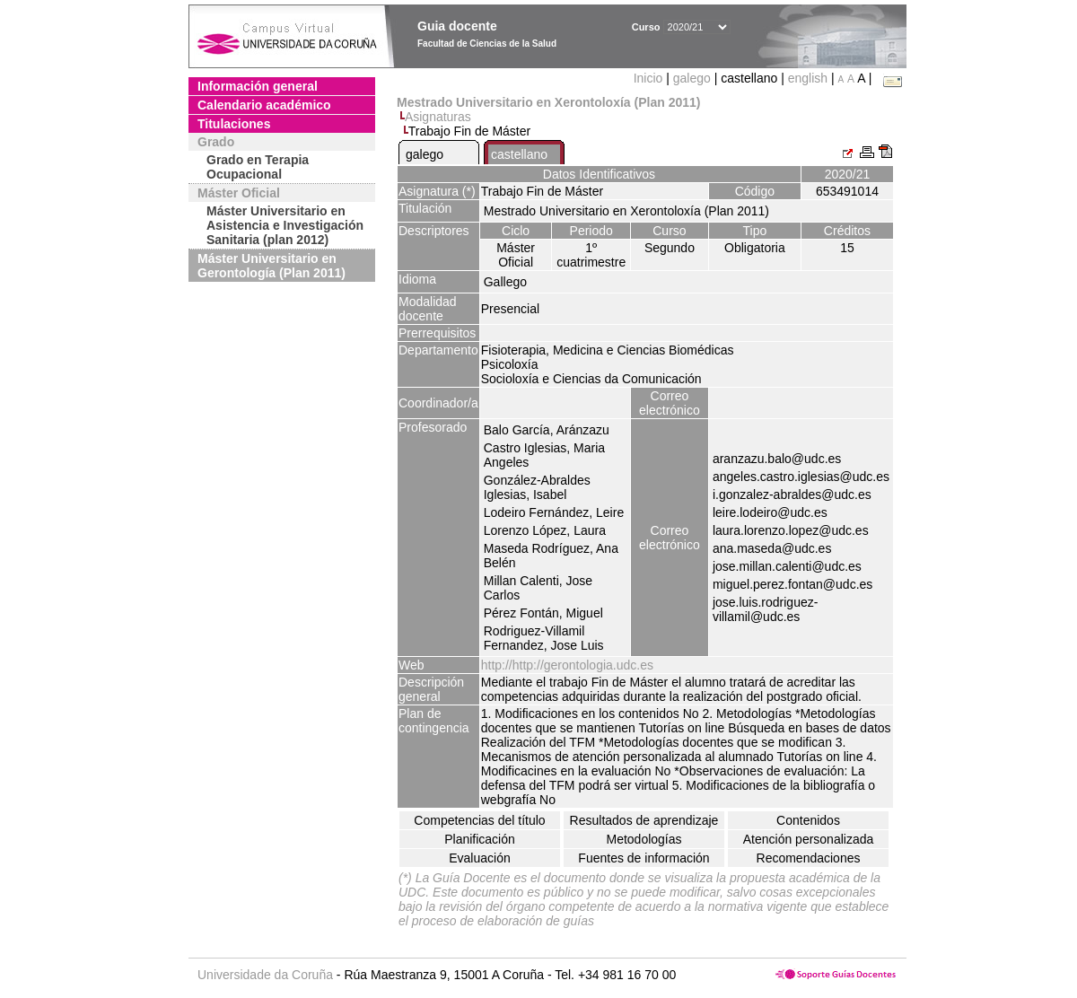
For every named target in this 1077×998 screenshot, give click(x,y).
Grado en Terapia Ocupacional (257, 167)
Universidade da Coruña (265, 974)
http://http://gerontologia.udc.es (567, 665)
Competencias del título (479, 820)
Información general (257, 86)
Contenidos (808, 820)
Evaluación (480, 858)
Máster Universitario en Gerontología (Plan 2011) (271, 265)
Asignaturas (438, 116)
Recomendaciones (809, 858)
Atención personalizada (808, 839)
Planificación (479, 839)
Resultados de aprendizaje (644, 820)
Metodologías (643, 839)
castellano (519, 154)
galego (692, 78)
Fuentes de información (643, 858)
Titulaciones (233, 124)
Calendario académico (264, 105)
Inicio (650, 78)
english (807, 78)
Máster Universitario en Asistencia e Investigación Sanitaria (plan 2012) (284, 225)
